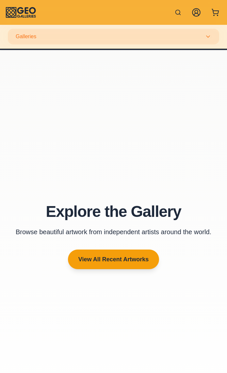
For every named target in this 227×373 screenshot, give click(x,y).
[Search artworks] (178, 12)
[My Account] (196, 12)
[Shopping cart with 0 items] (215, 12)
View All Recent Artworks (113, 259)
